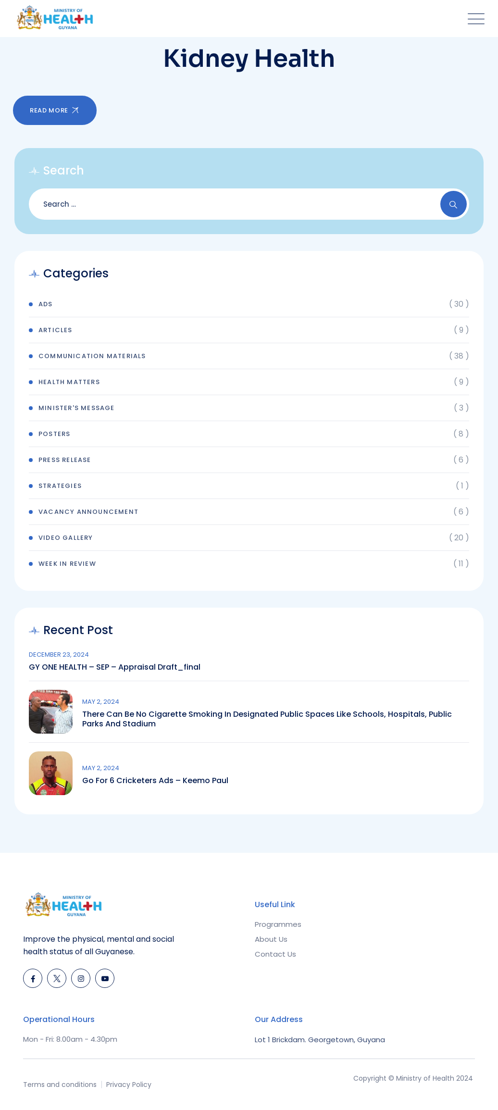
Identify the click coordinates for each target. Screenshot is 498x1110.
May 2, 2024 (100, 701)
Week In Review (67, 563)
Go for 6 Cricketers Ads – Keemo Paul (155, 781)
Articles (55, 330)
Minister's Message (76, 407)
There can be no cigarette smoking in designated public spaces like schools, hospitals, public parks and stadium (267, 719)
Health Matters (69, 382)
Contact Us (275, 954)
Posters (54, 433)
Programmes (278, 924)
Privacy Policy (128, 1084)
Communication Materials (92, 356)
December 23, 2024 (59, 654)
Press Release (64, 459)
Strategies (60, 485)
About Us (271, 939)
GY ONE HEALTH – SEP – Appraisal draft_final (114, 667)
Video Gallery (65, 537)
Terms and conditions (60, 1084)
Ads (45, 304)
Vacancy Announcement (88, 511)
